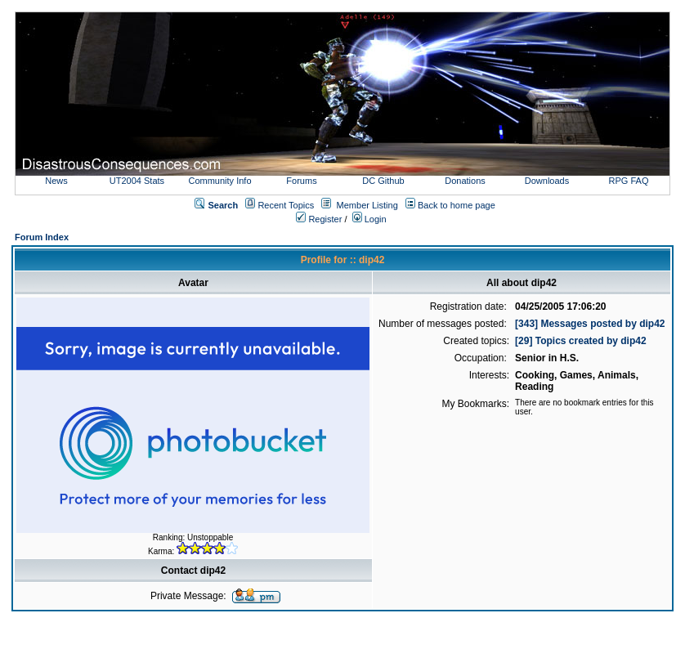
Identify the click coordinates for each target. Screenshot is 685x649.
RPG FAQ (629, 181)
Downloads (547, 181)
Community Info (219, 181)
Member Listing (367, 205)
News (56, 181)
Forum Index (42, 237)
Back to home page (456, 205)
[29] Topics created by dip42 (581, 341)
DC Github (383, 181)
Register (319, 219)
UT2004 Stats (138, 181)
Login (369, 219)
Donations (465, 181)
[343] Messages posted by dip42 (590, 323)
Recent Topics (285, 205)
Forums (301, 181)
